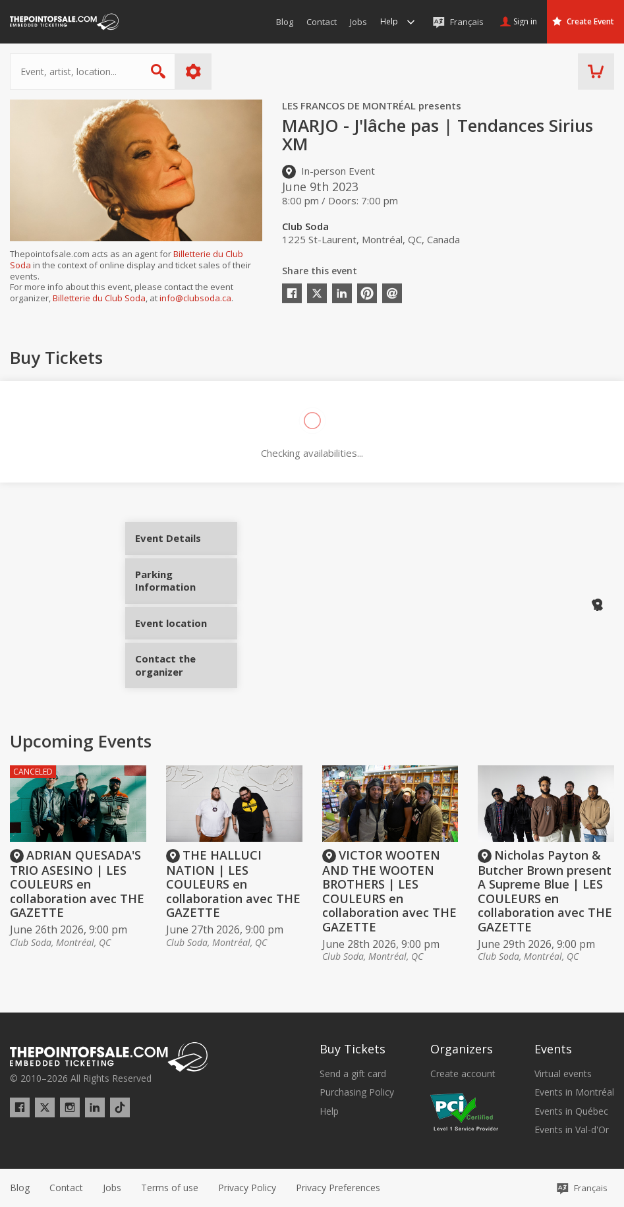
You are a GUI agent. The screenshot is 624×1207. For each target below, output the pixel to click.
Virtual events (563, 1074)
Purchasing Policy (357, 1092)
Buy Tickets (352, 1049)
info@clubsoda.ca (195, 298)
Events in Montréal (574, 1092)
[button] (338, 1188)
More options (193, 71)
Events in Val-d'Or (571, 1130)
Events (553, 1049)
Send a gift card (353, 1074)
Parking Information (186, 586)
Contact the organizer (186, 660)
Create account (463, 1074)
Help (329, 1111)
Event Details (186, 543)
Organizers (461, 1049)
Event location (186, 618)
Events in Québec (571, 1111)
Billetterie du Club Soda (99, 298)
